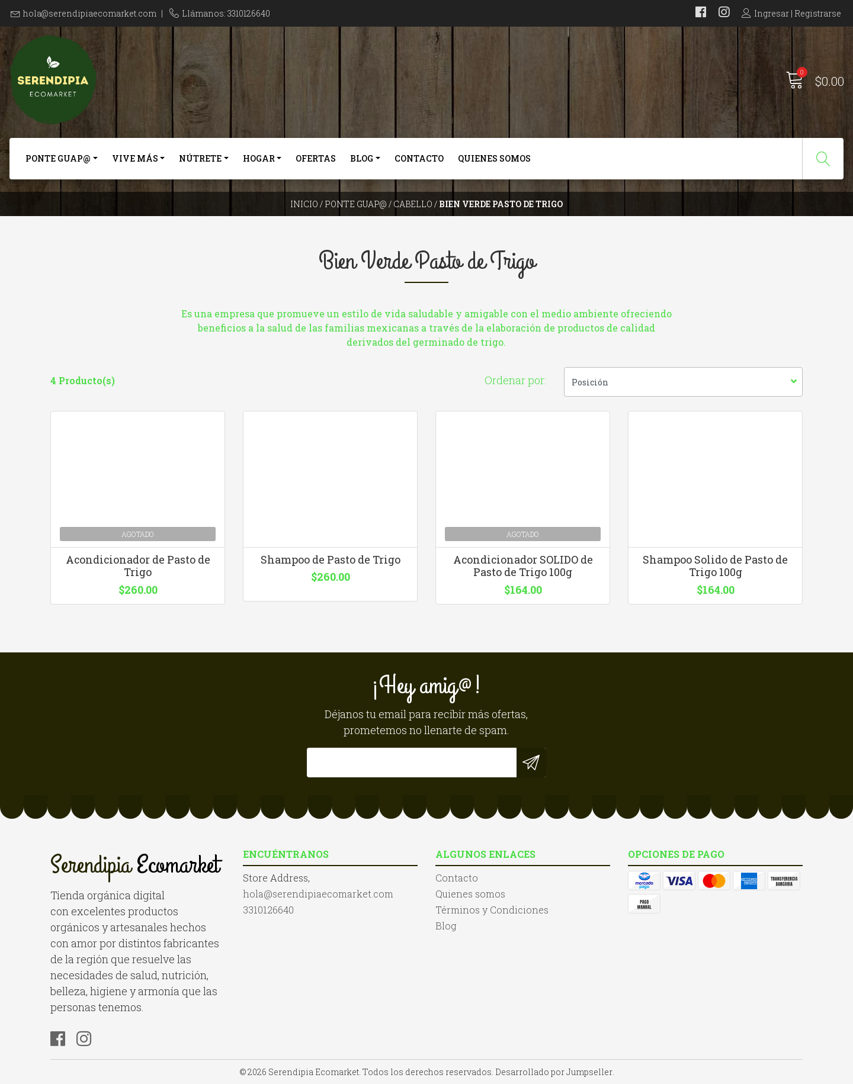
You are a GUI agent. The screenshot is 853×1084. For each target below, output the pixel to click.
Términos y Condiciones (492, 909)
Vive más (135, 158)
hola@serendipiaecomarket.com (89, 13)
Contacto (419, 158)
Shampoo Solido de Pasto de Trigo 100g (715, 566)
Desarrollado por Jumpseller (554, 1071)
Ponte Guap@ (58, 158)
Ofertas (316, 158)
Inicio (304, 204)
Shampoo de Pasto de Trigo (330, 559)
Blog (361, 158)
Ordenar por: (515, 380)
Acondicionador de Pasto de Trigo (138, 566)
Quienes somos (494, 158)
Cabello (412, 204)
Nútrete (200, 158)
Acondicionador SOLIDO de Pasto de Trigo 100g (523, 566)
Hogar (259, 158)
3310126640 (268, 909)
